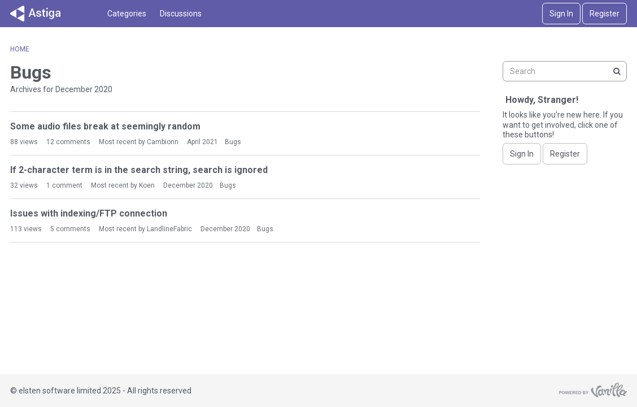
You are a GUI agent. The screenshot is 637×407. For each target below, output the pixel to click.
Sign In (561, 13)
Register (604, 13)
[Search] (617, 71)
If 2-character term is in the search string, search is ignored (139, 169)
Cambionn (162, 142)
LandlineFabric (169, 229)
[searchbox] (565, 71)
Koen (147, 185)
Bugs (233, 142)
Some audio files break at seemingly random (105, 126)
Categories (126, 13)
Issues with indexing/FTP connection (88, 213)
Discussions (181, 13)
